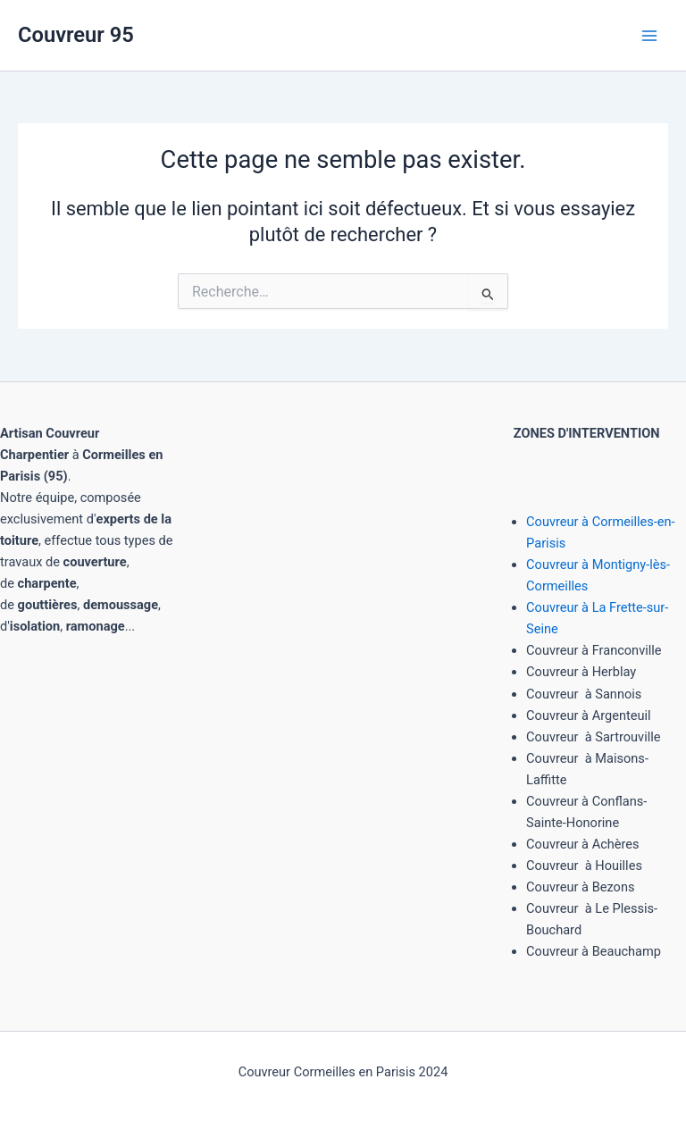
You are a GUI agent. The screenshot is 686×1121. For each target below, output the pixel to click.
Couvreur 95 (76, 34)
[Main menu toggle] (649, 35)
